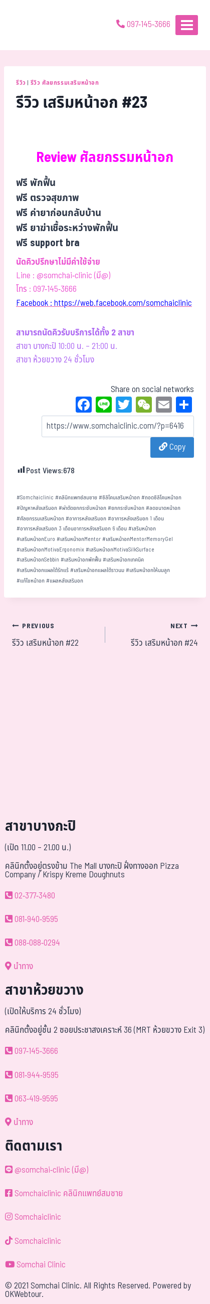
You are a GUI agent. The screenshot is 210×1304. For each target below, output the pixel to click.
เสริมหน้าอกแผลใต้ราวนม (97, 570)
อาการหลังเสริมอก (86, 518)
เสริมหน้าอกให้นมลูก (148, 570)
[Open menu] (186, 25)
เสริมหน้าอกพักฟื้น (81, 559)
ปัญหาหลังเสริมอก (37, 508)
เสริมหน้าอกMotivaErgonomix (50, 549)
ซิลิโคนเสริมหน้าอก (119, 497)
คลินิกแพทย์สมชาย (76, 497)
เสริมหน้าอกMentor (79, 539)
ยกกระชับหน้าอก (126, 508)
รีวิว (21, 82)
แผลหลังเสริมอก (64, 581)
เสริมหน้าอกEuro (36, 539)
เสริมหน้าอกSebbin (38, 559)
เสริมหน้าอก (142, 528)
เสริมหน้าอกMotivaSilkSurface (120, 549)
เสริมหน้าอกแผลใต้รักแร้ (43, 570)
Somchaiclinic (35, 497)
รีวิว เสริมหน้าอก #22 (54, 634)
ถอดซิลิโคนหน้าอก (161, 497)
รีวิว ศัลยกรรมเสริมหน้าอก (65, 82)
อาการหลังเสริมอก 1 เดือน (136, 518)
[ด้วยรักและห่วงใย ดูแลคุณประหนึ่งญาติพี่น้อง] (36, 25)
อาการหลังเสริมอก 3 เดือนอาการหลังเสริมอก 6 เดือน (72, 528)
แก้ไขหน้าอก (31, 581)
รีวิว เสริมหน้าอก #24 (156, 634)
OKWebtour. (24, 1294)
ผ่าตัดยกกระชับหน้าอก (82, 508)
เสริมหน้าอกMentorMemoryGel (137, 539)
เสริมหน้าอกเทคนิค (123, 559)
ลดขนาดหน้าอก (163, 508)
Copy (172, 447)
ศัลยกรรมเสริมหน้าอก (40, 518)
